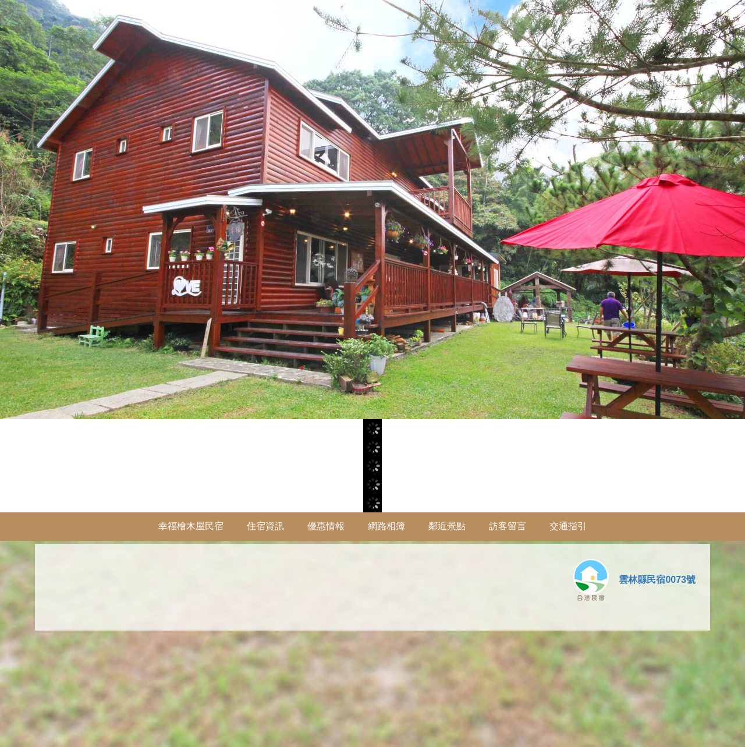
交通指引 (568, 526)
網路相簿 (386, 526)
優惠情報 (326, 526)
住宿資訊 (265, 526)
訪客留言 (507, 526)
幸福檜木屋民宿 (191, 526)
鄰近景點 (447, 526)
